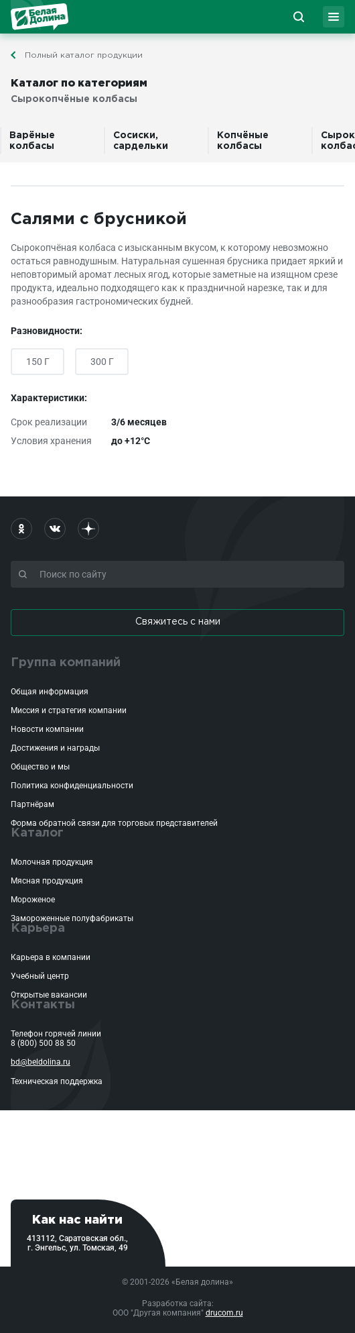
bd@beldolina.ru (40, 1062)
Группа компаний (66, 662)
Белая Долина (39, 16)
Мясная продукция (47, 881)
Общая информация (49, 691)
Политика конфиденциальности (72, 785)
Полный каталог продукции (84, 55)
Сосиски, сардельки (140, 140)
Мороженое (33, 899)
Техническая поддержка (56, 1081)
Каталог (37, 833)
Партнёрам (32, 804)
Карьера (38, 928)
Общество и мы (40, 766)
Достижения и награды (55, 748)
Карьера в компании (50, 957)
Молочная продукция (52, 862)
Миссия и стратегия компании (69, 710)
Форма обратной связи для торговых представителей (114, 823)
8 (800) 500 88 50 (43, 1043)
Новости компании (47, 729)
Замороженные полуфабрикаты (72, 918)
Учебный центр (40, 976)
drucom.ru (224, 1313)
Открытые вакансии (49, 995)
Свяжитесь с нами (177, 622)
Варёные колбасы (32, 140)
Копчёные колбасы (243, 140)
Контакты (43, 1005)
